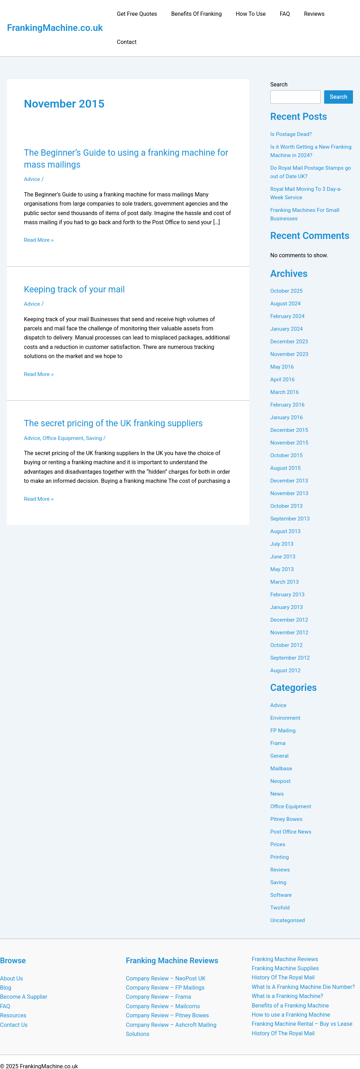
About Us (11, 950)
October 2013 (287, 477)
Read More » (39, 211)
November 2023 (290, 326)
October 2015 (287, 427)
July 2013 (282, 515)
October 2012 (287, 617)
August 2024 (286, 275)
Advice (32, 151)
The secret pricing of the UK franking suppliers (117, 395)
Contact (337, 14)
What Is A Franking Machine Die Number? (303, 958)
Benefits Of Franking (197, 14)
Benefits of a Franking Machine (290, 977)
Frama (278, 715)
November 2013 (290, 465)
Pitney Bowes (287, 791)
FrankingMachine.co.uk (55, 13)
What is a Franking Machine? (287, 968)
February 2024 (288, 288)
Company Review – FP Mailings (165, 959)
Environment (286, 689)
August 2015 (286, 439)
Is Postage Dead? (292, 106)
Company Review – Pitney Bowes (167, 987)
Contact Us (14, 996)
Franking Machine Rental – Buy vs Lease (302, 995)
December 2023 (290, 313)
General (279, 727)
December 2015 (290, 402)
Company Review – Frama (158, 968)
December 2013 (290, 452)
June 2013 (283, 528)
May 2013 (282, 541)
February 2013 (288, 566)
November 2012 (290, 604)
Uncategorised (288, 892)
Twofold (280, 879)
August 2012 (286, 642)
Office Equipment (64, 410)
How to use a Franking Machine (291, 986)
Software (281, 866)
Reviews (306, 14)
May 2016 (282, 338)
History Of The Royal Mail (283, 949)
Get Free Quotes (140, 14)
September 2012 (291, 629)
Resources (13, 987)
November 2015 (290, 414)
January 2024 (287, 300)
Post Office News (291, 803)
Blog (5, 959)
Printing (280, 828)
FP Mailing (283, 702)
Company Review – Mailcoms (163, 978)
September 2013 (291, 490)
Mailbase (281, 740)
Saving (97, 410)
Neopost (281, 753)
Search (279, 56)
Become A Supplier (23, 968)
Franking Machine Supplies (285, 940)
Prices (278, 816)
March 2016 (285, 364)
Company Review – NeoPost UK (165, 950)
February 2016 (288, 376)
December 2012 (290, 591)
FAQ (280, 14)
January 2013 (287, 579)
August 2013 (286, 503)
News (277, 765)
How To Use (248, 14)
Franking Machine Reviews (285, 931)
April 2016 (283, 351)
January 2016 (287, 389)
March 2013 (285, 553)
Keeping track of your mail (77, 261)
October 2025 (287, 262)
